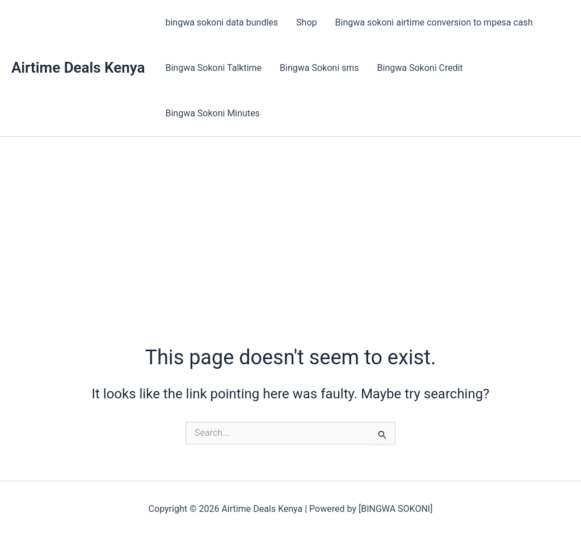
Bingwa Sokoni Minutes (212, 113)
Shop (306, 22)
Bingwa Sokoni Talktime (213, 67)
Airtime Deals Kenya (78, 67)
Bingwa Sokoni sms (319, 67)
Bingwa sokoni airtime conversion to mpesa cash (434, 22)
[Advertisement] (290, 221)
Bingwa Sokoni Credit (420, 67)
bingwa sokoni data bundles (221, 22)
